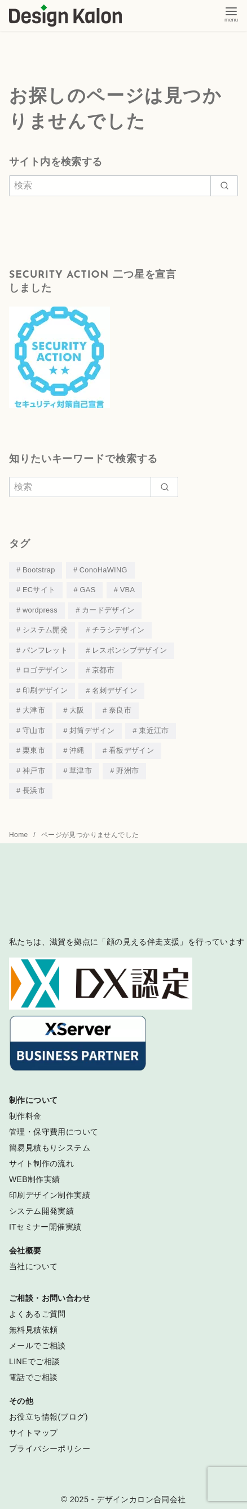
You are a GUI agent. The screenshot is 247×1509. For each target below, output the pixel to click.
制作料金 (25, 1109)
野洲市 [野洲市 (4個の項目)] (127, 765)
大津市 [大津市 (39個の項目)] (34, 706)
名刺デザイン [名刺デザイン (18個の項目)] (114, 687)
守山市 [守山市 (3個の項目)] (34, 726)
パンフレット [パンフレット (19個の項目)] (45, 648)
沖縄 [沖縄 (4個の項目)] (77, 745)
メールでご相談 (37, 1338)
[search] (224, 185)
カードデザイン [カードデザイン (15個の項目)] (108, 609)
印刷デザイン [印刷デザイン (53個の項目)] (45, 687)
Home (19, 828)
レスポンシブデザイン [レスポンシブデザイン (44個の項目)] (129, 648)
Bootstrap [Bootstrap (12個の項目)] (39, 570)
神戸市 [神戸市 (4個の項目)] (34, 765)
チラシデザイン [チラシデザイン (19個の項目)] (118, 628)
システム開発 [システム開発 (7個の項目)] (45, 628)
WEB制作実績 (34, 1172)
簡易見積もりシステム (49, 1140)
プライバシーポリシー (49, 1441)
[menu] (231, 13)
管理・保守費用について (53, 1124)
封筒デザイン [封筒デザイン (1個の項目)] (91, 726)
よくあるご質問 (37, 1307)
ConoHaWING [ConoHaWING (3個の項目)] (103, 570)
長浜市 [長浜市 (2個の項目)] (34, 784)
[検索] (123, 185)
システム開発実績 (41, 1204)
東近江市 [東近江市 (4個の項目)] (154, 726)
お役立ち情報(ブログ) (48, 1410)
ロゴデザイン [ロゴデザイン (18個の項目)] (45, 667)
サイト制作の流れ (41, 1156)
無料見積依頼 (33, 1322)
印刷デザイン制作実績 (49, 1188)
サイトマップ (33, 1425)
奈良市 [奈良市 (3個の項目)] (120, 706)
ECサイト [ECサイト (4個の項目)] (39, 589)
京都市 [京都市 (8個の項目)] (103, 667)
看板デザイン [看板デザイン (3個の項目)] (131, 745)
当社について (33, 1259)
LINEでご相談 (34, 1354)
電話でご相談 (33, 1370)
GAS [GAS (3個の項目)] (88, 589)
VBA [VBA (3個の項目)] (127, 589)
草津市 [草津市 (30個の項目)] (80, 765)
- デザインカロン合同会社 (138, 1492)
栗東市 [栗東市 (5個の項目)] (34, 745)
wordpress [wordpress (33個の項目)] (40, 609)
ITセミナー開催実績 (45, 1220)
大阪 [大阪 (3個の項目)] (77, 706)
